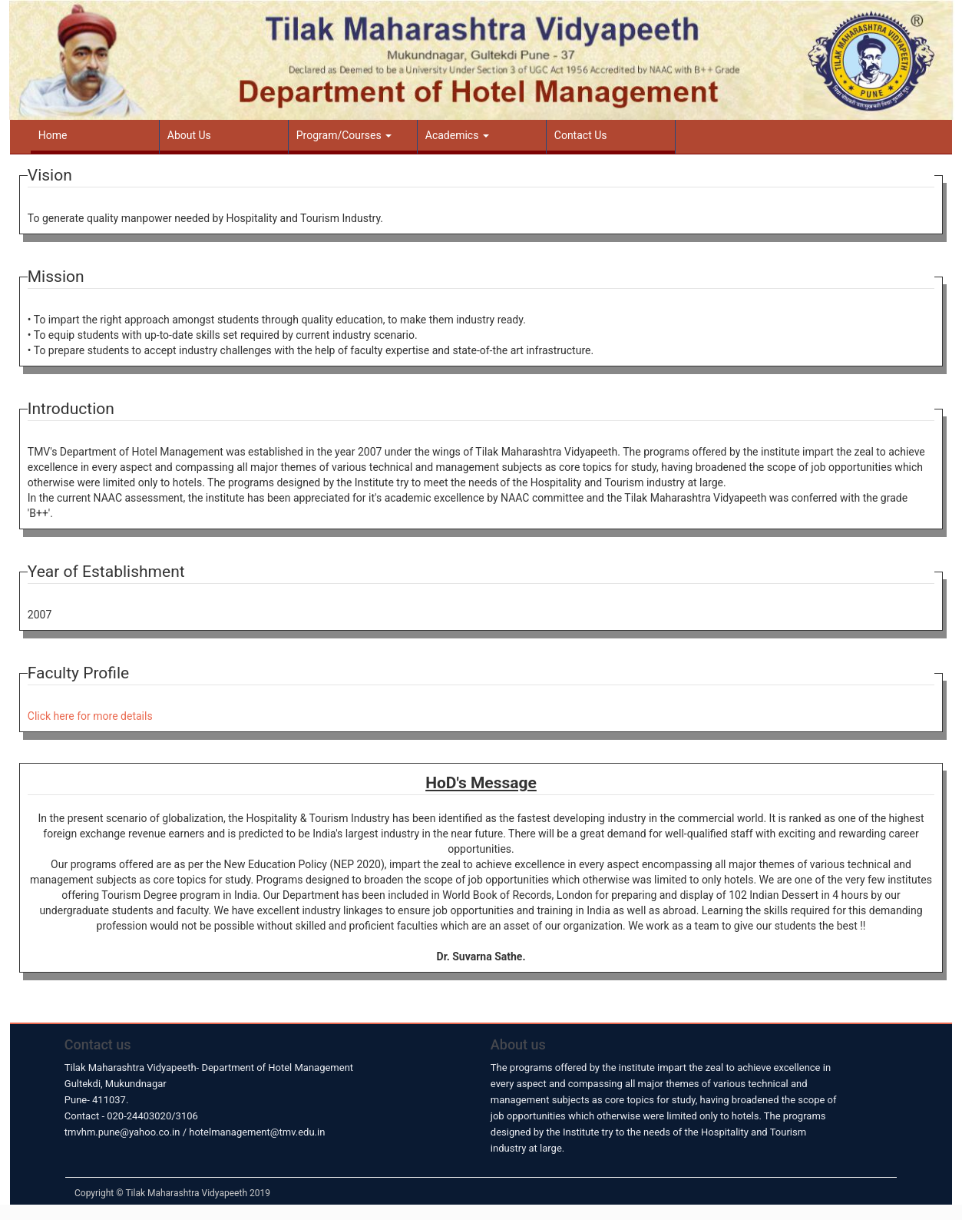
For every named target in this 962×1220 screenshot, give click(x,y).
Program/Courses (344, 135)
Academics (457, 135)
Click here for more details (90, 716)
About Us (189, 135)
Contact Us (580, 135)
